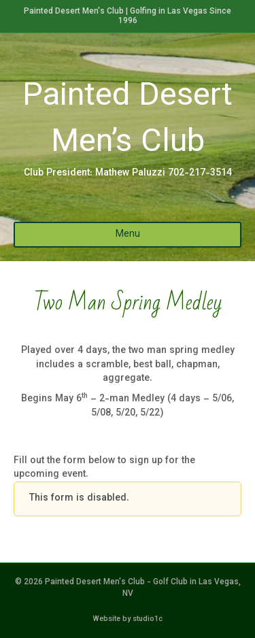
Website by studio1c (127, 619)
